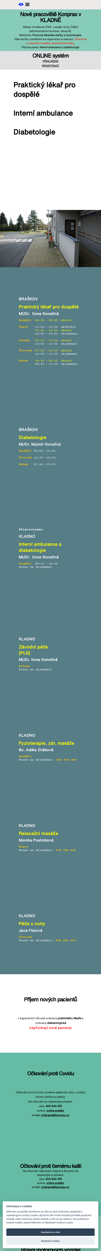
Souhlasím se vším (50, 1232)
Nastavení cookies (50, 1241)
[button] (21, 4)
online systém (55, 1110)
